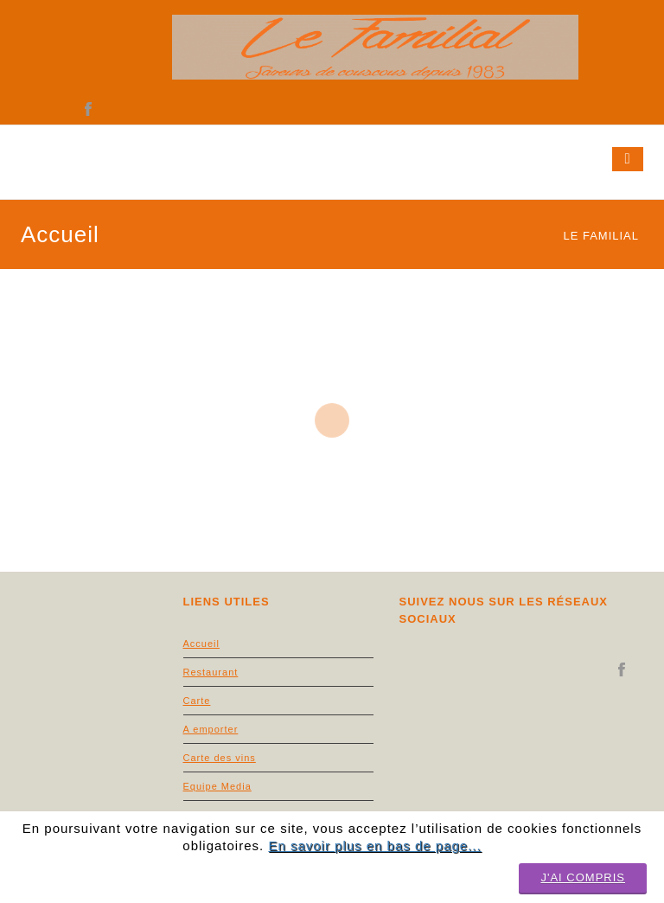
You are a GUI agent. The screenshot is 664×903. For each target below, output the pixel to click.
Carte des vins (219, 757)
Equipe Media (217, 786)
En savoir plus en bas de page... (374, 845)
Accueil (201, 643)
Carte (197, 700)
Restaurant (211, 672)
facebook (88, 109)
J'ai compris (582, 877)
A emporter (211, 729)
